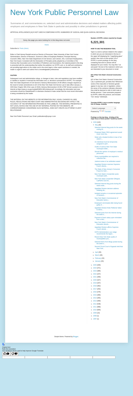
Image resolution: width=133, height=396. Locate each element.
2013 (95, 301)
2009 (95, 313)
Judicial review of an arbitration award (107, 161)
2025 (95, 265)
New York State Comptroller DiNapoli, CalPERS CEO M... (107, 179)
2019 (95, 283)
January (98, 261)
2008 (95, 316)
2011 (95, 307)
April (96, 252)
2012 (95, 304)
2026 (95, 122)
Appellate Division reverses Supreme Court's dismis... (107, 165)
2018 (95, 286)
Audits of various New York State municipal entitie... (106, 147)
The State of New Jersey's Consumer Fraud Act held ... (107, 170)
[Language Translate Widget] (103, 108)
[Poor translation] (14, 354)
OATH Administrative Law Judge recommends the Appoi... (106, 233)
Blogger (75, 336)
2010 (95, 310)
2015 (95, 295)
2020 (95, 280)
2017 (95, 289)
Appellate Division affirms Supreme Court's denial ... (107, 228)
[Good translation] (6, 354)
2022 (95, 274)
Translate (105, 111)
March (97, 255)
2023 (95, 271)
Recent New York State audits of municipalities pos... (106, 238)
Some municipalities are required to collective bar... (107, 157)
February (98, 258)
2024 (95, 268)
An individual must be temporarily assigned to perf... (106, 143)
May (96, 125)
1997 (95, 319)
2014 (95, 298)
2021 (95, 277)
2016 (95, 292)
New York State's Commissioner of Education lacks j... (106, 199)
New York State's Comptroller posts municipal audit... (107, 175)
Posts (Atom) (24, 48)
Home (47, 45)
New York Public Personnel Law (64, 12)
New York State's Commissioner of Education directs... (106, 223)
